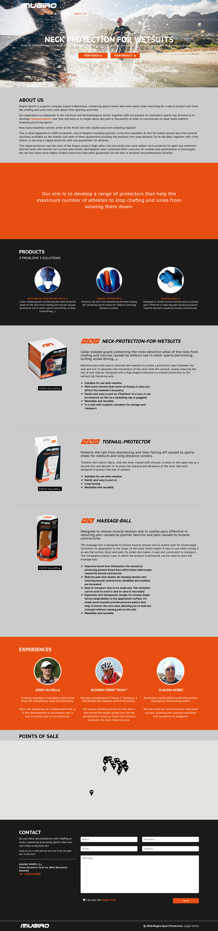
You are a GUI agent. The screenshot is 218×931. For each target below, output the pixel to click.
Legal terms (191, 926)
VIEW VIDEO (91, 55)
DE (189, 13)
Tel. (30, 874)
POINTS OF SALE (140, 13)
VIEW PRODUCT (123, 55)
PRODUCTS (97, 13)
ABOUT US (80, 13)
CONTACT (160, 13)
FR (183, 13)
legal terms (109, 899)
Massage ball (169, 298)
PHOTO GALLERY (48, 388)
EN (170, 13)
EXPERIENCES (117, 13)
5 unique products (40, 118)
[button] (104, 769)
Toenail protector (108, 298)
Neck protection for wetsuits (46, 298)
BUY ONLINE (62, 13)
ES (176, 13)
